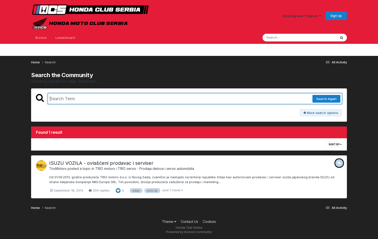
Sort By (335, 144)
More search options (321, 113)
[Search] (286, 37)
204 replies (99, 190)
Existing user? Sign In (302, 16)
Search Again (326, 99)
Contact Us (189, 221)
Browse (41, 38)
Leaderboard (65, 38)
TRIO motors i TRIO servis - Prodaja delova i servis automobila (144, 168)
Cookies (209, 221)
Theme (169, 221)
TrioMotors (58, 168)
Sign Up (336, 16)
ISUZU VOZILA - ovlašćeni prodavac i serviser (101, 163)
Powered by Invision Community (189, 232)
